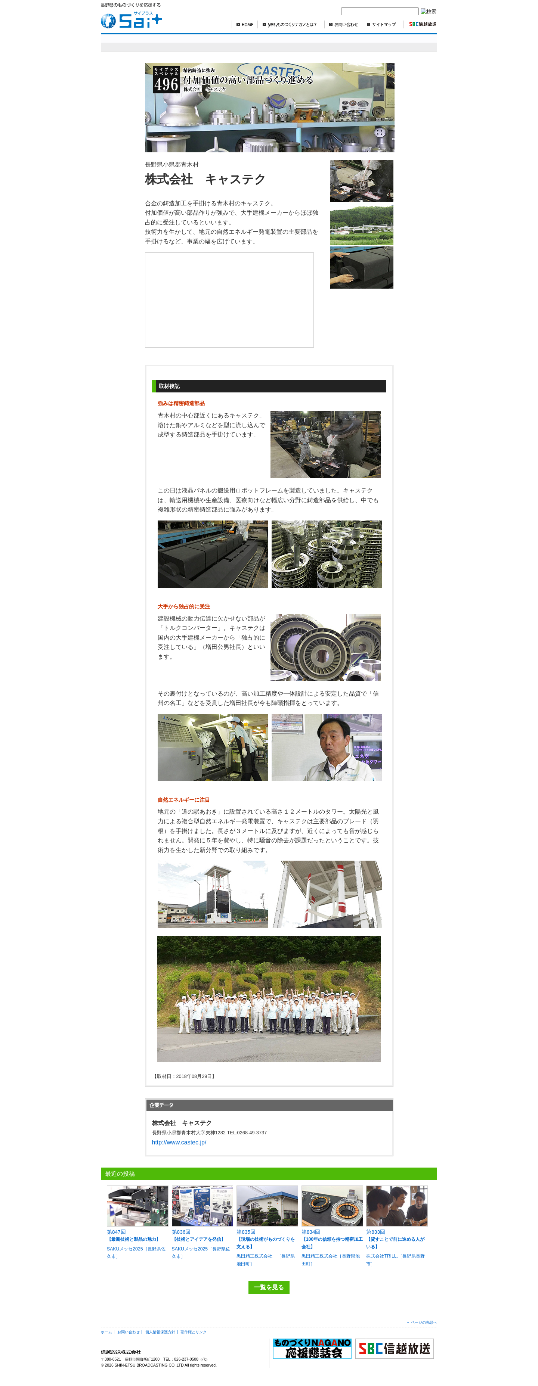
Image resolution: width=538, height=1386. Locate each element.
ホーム (106, 1332)
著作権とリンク (193, 1332)
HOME (244, 24)
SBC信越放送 (420, 24)
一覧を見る (269, 1287)
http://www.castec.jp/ (179, 1142)
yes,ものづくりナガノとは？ (290, 24)
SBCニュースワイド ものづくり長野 (328, 42)
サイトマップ (383, 24)
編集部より (416, 42)
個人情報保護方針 (160, 1332)
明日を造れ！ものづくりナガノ (231, 42)
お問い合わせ (343, 24)
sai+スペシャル (137, 42)
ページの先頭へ (424, 1322)
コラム (382, 42)
